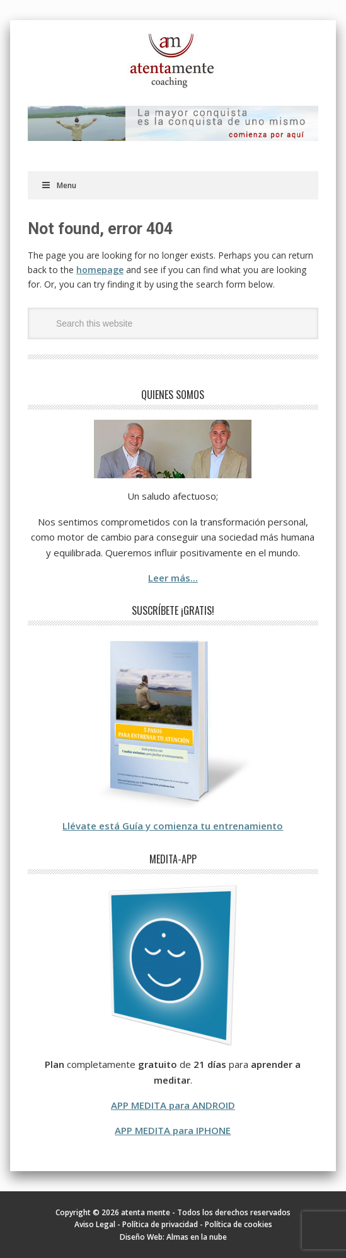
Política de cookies (238, 1224)
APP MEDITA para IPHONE (173, 1130)
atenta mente (173, 61)
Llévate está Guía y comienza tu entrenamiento (172, 825)
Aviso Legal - (98, 1224)
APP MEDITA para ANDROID (173, 1105)
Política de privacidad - (163, 1224)
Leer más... (173, 577)
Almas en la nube (196, 1237)
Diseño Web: (143, 1237)
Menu (58, 185)
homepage (100, 270)
